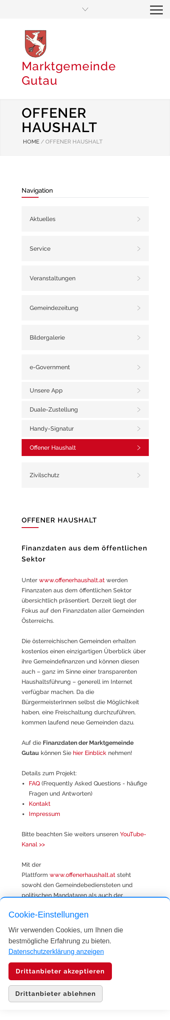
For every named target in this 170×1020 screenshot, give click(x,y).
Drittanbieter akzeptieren (60, 971)
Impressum (44, 813)
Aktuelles (43, 219)
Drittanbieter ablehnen (55, 994)
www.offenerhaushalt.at (72, 580)
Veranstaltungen (52, 278)
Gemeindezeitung (54, 307)
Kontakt (39, 803)
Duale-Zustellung (54, 409)
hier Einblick (89, 752)
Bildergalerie (47, 337)
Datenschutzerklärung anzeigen (56, 951)
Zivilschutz (44, 475)
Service (40, 248)
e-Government (50, 367)
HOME (31, 141)
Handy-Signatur (52, 428)
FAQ (34, 783)
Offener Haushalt (53, 447)
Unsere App (46, 390)
